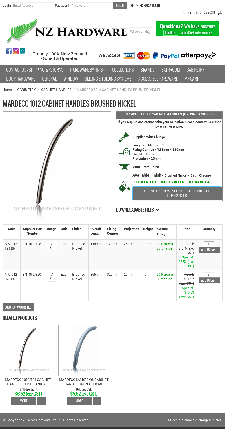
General (49, 79)
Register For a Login (145, 5)
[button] (52, 246)
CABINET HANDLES (56, 89)
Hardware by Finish (87, 70)
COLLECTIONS (123, 70)
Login (7, 5)
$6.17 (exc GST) (83, 389)
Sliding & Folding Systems (108, 79)
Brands (148, 70)
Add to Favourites (18, 307)
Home (7, 89)
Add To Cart (41, 401)
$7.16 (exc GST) (28, 389)
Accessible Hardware (158, 79)
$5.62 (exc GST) (84, 394)
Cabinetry (195, 70)
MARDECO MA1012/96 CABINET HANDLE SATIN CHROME (84, 381)
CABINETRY (26, 89)
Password (62, 5)
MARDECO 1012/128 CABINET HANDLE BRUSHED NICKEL (28, 381)
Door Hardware (20, 79)
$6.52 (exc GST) (28, 394)
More (23, 400)
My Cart (191, 79)
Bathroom (170, 70)
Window (70, 79)
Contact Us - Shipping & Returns (34, 70)
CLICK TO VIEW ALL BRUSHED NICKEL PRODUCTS (177, 193)
